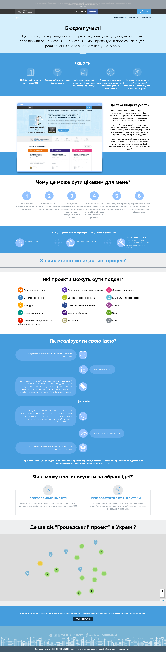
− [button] (162, 595)
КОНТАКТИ (146, 17)
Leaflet (163, 600)
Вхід (146, 11)
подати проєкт (83, 619)
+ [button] (162, 591)
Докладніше (83, 6)
